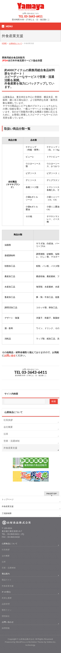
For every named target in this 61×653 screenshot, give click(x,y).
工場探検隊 (7, 513)
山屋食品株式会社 (26, 639)
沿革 (6, 434)
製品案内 (6, 574)
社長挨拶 (8, 420)
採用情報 (6, 628)
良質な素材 (7, 598)
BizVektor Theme (36, 642)
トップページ (8, 499)
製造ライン (7, 610)
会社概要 (8, 427)
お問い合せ (10, 355)
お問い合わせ (8, 622)
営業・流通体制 (12, 441)
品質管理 (6, 604)
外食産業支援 (10, 448)
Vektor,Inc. (51, 642)
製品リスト (7, 580)
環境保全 (6, 616)
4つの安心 (6, 592)
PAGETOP (52, 493)
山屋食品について (13, 412)
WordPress (21, 642)
